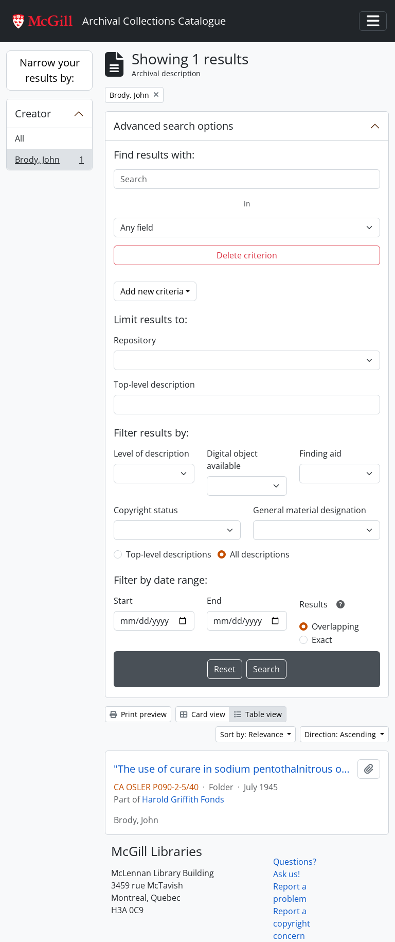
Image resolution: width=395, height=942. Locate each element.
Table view (258, 714)
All (19, 138)
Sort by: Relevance (252, 734)
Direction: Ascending (341, 734)
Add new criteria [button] (152, 291)
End (214, 600)
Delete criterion (247, 255)
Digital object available (232, 460)
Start (123, 600)
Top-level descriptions (168, 554)
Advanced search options (174, 126)
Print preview (138, 714)
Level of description (151, 453)
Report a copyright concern (291, 923)
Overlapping (335, 626)
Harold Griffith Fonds (183, 799)
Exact (322, 640)
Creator (33, 113)
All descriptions (260, 554)
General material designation (309, 510)
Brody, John (49, 161)
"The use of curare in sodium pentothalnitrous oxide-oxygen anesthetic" (233, 769)
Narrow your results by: (50, 70)
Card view (202, 714)
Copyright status (146, 510)
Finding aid (320, 453)
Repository (135, 340)
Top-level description (154, 384)
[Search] (247, 179)
